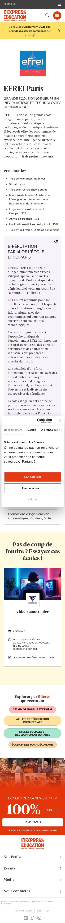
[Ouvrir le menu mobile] (59, 4)
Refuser (32, 499)
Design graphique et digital (32, 709)
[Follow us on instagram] (39, 918)
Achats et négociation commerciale (32, 720)
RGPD (39, 911)
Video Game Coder (32, 612)
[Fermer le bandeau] (60, 420)
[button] (33, 857)
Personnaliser (32, 488)
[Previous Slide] (30, 673)
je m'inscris (32, 822)
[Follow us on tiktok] (32, 918)
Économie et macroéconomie (32, 744)
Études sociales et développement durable (32, 733)
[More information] (56, 242)
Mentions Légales (23, 911)
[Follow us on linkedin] (26, 918)
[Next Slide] (35, 673)
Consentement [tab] (13, 429)
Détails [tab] (31, 429)
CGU (48, 911)
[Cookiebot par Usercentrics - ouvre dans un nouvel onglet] (38, 420)
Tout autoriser (32, 476)
